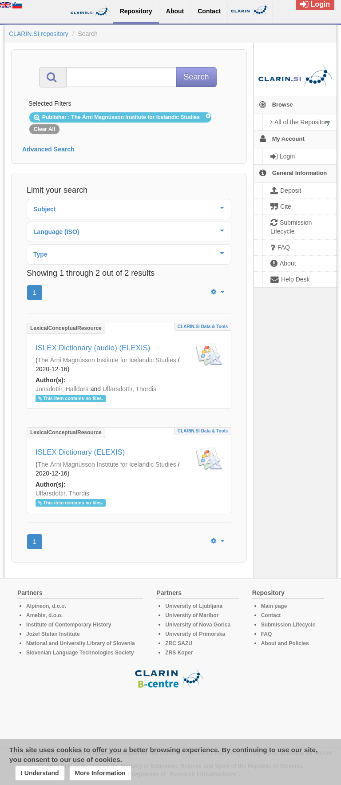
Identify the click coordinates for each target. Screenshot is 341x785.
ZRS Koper (179, 653)
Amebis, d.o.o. (44, 615)
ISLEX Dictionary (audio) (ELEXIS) (93, 348)
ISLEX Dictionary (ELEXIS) (80, 452)
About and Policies (285, 643)
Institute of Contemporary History (68, 625)
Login (315, 4)
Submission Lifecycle (288, 625)
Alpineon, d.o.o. (46, 606)
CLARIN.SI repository (38, 33)
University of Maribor (191, 615)
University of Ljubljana (193, 606)
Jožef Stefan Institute (53, 634)
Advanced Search (48, 149)
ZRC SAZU (178, 643)
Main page (274, 606)
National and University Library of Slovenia (80, 643)
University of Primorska (195, 634)
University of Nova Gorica (197, 625)
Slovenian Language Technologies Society (80, 653)
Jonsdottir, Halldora (62, 388)
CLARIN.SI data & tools (203, 326)
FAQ (266, 634)
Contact (271, 615)
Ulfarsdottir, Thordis (129, 388)
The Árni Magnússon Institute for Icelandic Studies (107, 360)
